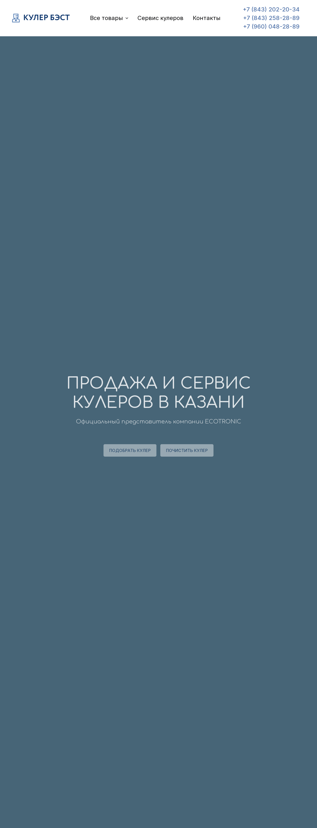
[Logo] (41, 19)
